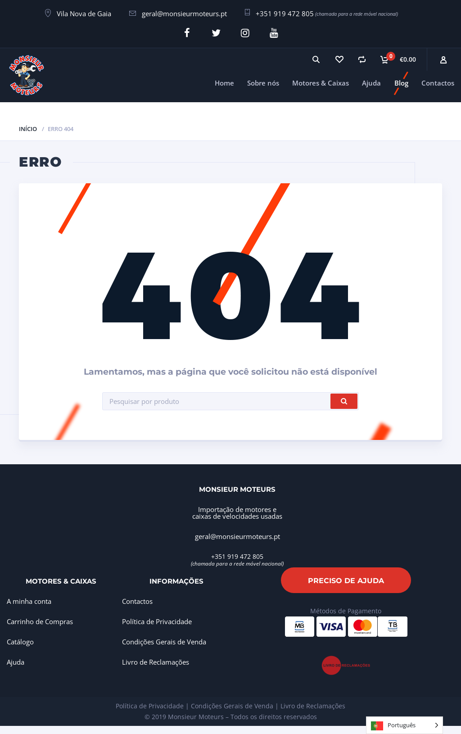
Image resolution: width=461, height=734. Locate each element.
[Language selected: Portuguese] (404, 725)
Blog (401, 81)
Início (28, 127)
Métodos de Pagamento (345, 609)
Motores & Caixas (320, 81)
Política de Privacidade (157, 620)
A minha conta (29, 599)
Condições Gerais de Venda (164, 640)
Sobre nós (263, 81)
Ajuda (371, 81)
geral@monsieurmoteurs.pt (184, 13)
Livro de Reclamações (155, 660)
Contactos (437, 81)
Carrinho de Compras (40, 620)
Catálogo (20, 640)
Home (224, 81)
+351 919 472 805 (285, 13)
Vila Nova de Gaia (84, 13)
